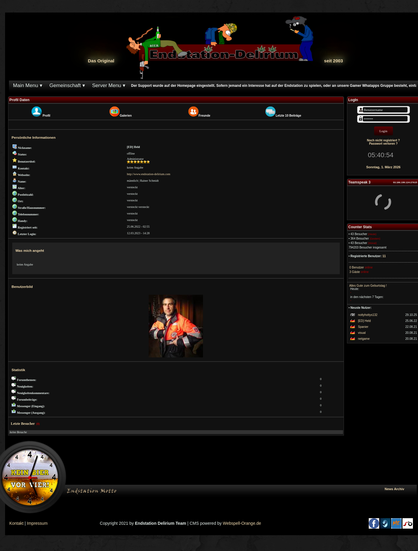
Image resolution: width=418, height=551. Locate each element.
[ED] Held (364, 320)
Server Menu (106, 85)
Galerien (126, 115)
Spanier (363, 326)
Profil (46, 115)
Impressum (37, 523)
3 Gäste (354, 272)
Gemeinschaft (65, 85)
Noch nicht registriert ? (383, 140)
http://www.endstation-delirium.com (148, 174)
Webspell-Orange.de (242, 523)
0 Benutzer (356, 267)
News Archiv (399, 489)
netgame (364, 338)
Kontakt (16, 523)
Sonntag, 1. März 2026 (383, 167)
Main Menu (25, 85)
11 (384, 256)
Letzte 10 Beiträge (288, 115)
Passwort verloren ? (383, 143)
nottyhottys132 (367, 315)
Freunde (204, 115)
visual (362, 332)
